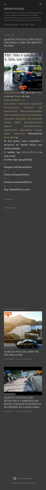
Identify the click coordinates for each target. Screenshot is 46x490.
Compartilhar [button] (9, 199)
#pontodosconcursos (33, 122)
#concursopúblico (34, 115)
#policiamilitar (10, 103)
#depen (7, 133)
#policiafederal (10, 111)
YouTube (24, 25)
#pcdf (12, 137)
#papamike (37, 118)
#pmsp (7, 137)
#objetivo (18, 96)
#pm (30, 118)
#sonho (38, 92)
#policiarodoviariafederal (31, 111)
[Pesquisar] (40, 3)
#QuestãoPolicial (11, 92)
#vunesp (7, 122)
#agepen (38, 130)
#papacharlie (21, 118)
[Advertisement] (23, 287)
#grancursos (36, 103)
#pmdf (18, 122)
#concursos (29, 107)
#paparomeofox (11, 130)
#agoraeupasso (26, 130)
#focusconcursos (11, 107)
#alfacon (8, 126)
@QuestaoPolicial (12, 100)
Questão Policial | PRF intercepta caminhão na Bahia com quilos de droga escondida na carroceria (22, 402)
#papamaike (9, 118)
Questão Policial (14, 8)
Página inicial (11, 25)
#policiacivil (24, 103)
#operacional (19, 133)
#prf (24, 115)
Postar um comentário (24, 359)
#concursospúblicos (12, 115)
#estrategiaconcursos (33, 126)
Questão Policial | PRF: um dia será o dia (21, 353)
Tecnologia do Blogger (23, 478)
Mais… (33, 25)
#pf (40, 107)
